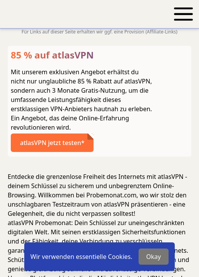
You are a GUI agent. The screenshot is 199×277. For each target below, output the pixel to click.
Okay (153, 256)
